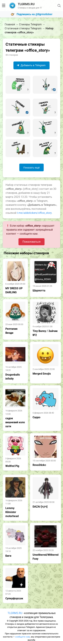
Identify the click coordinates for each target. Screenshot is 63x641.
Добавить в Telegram (31, 65)
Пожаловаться (31, 241)
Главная (10, 24)
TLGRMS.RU (15, 613)
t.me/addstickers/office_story (34, 212)
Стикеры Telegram (30, 24)
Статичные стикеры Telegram (23, 28)
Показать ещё (31, 167)
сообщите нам (22, 637)
